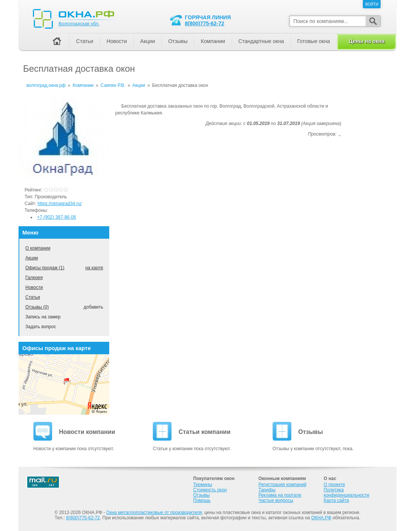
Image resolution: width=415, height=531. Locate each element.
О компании (37, 248)
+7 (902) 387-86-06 (56, 217)
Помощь (202, 500)
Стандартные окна (261, 41)
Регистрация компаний (283, 484)
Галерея (34, 277)
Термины (202, 484)
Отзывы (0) (37, 307)
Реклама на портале (280, 495)
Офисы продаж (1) (44, 267)
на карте (94, 267)
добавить (93, 307)
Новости (34, 287)
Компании (213, 41)
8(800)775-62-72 (204, 23)
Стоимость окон (210, 489)
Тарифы (267, 489)
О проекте (334, 484)
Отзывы (177, 41)
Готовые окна (313, 41)
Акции (31, 258)
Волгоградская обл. (79, 23)
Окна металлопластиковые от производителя (154, 512)
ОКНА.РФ (321, 517)
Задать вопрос (40, 326)
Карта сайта (336, 500)
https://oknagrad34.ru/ (59, 203)
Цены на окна (366, 41)
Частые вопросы (276, 500)
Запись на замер (42, 317)
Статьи (32, 297)
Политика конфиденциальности (346, 492)
